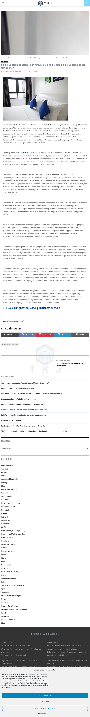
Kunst (3, 561)
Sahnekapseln (52, 643)
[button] (86, 670)
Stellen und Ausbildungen (11, 596)
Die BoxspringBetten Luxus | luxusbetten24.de (31, 308)
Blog (3, 486)
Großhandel (5, 527)
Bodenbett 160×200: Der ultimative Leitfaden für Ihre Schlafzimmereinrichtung (31, 394)
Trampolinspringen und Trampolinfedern (62, 649)
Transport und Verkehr (10, 606)
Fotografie (5, 517)
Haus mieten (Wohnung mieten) (13, 534)
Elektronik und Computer (10, 503)
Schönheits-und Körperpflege (12, 585)
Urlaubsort (5, 616)
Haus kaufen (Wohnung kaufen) (13, 531)
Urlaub (3, 613)
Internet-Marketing (8, 551)
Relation (4, 582)
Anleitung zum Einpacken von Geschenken (17, 388)
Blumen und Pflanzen (9, 489)
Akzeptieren (45, 695)
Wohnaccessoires (8, 620)
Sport (3, 589)
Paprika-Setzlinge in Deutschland (13, 655)
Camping (4, 493)
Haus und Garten (7, 537)
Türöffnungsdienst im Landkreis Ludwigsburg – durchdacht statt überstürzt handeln (34, 431)
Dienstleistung (6, 496)
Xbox (3, 623)
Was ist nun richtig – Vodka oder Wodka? (16, 646)
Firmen (4, 513)
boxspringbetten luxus (24, 153)
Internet (4, 548)
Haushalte (5, 61)
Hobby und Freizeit (8, 544)
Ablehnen (45, 702)
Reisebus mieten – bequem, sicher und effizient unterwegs (23, 404)
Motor (3, 575)
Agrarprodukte (7, 465)
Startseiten (5, 592)
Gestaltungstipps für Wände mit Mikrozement (18, 399)
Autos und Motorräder (9, 479)
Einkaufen (5, 500)
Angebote (5, 469)
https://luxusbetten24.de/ (13, 321)
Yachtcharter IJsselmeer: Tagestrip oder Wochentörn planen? (25, 383)
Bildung (4, 483)
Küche (3, 558)
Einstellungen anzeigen (45, 708)
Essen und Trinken (8, 507)
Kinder (3, 555)
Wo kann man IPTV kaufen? (11, 420)
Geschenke (5, 520)
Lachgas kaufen (7, 643)
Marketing (5, 568)
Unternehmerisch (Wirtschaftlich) (14, 609)
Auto (3, 476)
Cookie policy (42, 714)
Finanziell (5, 510)
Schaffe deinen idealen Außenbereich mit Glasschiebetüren (24, 410)
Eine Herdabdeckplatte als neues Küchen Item (64, 646)
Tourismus (5, 603)
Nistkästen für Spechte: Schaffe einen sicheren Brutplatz (23, 426)
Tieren (3, 599)
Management (6, 565)
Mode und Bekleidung (9, 572)
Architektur (5, 472)
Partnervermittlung (8, 579)
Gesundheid (6, 524)
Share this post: (61, 366)
